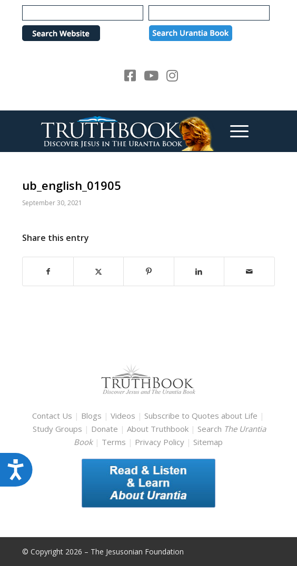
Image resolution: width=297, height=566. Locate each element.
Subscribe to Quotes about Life (201, 415)
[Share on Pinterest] (148, 271)
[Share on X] (98, 271)
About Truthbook (158, 428)
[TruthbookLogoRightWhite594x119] (123, 131)
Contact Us (52, 415)
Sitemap (208, 442)
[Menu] (234, 131)
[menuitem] (234, 131)
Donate (104, 428)
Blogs (91, 415)
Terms (114, 442)
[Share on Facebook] (48, 271)
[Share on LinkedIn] (199, 271)
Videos (123, 415)
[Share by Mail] (249, 271)
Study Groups (58, 428)
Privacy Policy (159, 442)
